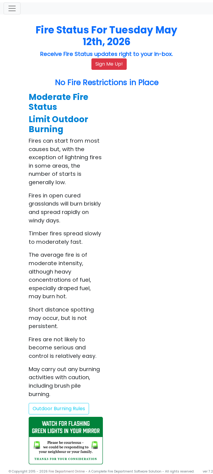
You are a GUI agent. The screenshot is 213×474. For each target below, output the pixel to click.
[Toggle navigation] (12, 8)
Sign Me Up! (109, 63)
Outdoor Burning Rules (59, 408)
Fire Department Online (67, 471)
